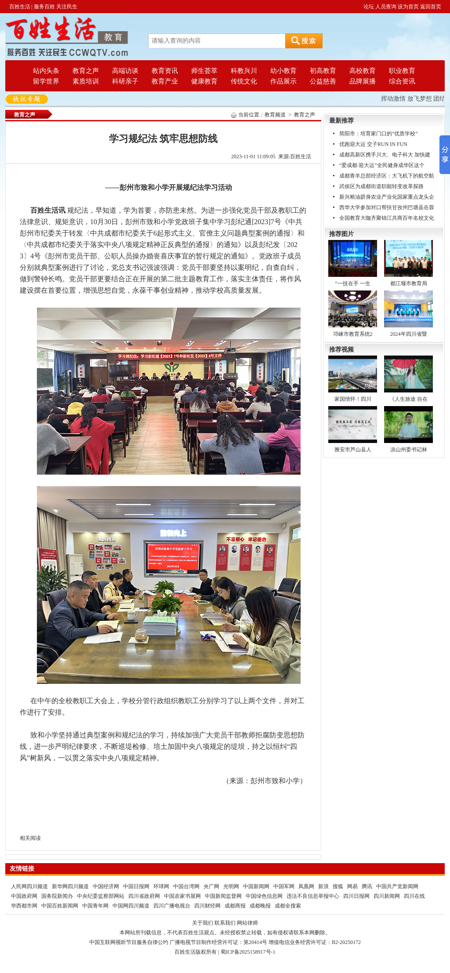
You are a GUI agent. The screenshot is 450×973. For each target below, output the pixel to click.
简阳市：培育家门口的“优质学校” (378, 134)
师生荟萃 (204, 70)
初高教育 (323, 70)
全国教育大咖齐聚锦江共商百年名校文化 (386, 218)
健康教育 (204, 81)
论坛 (368, 7)
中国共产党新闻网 (397, 886)
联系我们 (225, 923)
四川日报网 (356, 896)
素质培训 (86, 81)
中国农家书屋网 (182, 896)
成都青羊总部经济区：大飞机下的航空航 (386, 176)
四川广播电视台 (171, 906)
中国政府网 (24, 896)
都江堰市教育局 (408, 283)
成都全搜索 (288, 906)
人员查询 (385, 7)
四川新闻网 (387, 896)
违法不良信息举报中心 (313, 896)
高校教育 (362, 70)
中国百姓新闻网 (59, 906)
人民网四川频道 (29, 886)
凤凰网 (306, 886)
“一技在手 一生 (352, 283)
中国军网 (283, 886)
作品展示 (283, 81)
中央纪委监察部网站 (100, 896)
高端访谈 (125, 70)
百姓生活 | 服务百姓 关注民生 (43, 7)
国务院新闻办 (57, 896)
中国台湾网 (186, 886)
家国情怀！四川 (352, 399)
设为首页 (408, 7)
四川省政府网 (144, 896)
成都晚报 (260, 906)
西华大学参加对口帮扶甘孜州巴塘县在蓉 (386, 207)
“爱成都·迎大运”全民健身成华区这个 (382, 165)
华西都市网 (24, 906)
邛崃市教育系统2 (353, 334)
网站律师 (247, 923)
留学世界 (46, 81)
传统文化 (244, 81)
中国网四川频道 (130, 906)
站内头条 (46, 70)
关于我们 (202, 923)
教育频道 (275, 115)
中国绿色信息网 (264, 896)
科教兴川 (244, 70)
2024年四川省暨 (408, 334)
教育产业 (165, 81)
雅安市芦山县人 (352, 450)
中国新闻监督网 (223, 896)
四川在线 (414, 896)
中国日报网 (136, 886)
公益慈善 (323, 81)
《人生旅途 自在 (408, 399)
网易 (352, 886)
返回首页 (430, 7)
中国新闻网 (256, 886)
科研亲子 (125, 81)
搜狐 (338, 886)
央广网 (211, 886)
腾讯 (367, 886)
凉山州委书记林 (408, 450)
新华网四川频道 (70, 886)
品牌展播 (362, 81)
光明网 (231, 886)
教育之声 (86, 70)
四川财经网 (207, 906)
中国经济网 (106, 886)
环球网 (161, 886)
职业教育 (402, 70)
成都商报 (235, 906)
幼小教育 (283, 70)
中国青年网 (95, 906)
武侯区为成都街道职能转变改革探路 (381, 186)
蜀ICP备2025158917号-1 (248, 952)
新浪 (323, 886)
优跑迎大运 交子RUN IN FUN (373, 144)
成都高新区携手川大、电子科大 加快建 (384, 155)
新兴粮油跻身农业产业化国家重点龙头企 (386, 197)
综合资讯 (402, 81)
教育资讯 (165, 70)
